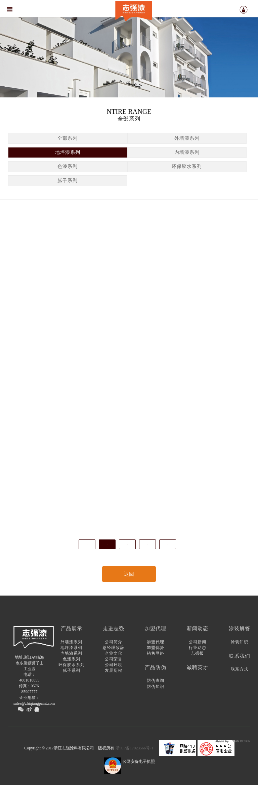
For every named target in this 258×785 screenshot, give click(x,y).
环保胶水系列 (187, 167)
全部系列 (67, 139)
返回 (129, 574)
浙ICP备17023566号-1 (135, 748)
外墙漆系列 (187, 139)
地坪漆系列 (67, 153)
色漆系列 (67, 167)
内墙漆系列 (187, 153)
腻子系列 (67, 181)
